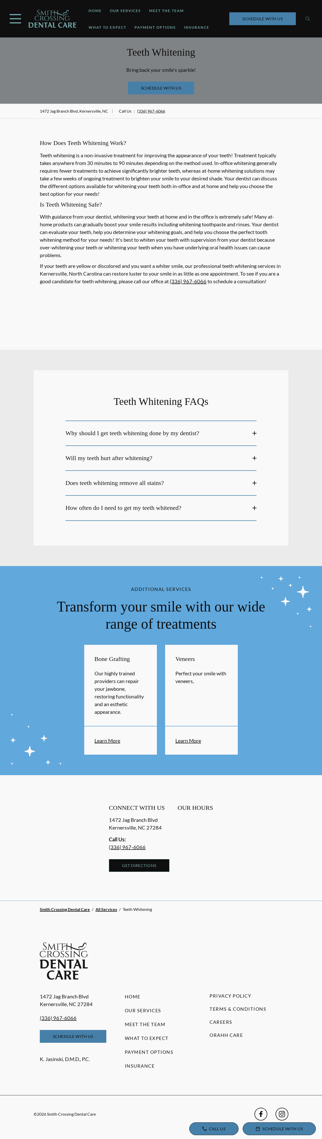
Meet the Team (166, 10)
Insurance (196, 27)
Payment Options (155, 27)
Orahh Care (226, 1035)
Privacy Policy (230, 996)
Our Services (125, 10)
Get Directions (139, 865)
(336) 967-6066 (151, 111)
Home (95, 10)
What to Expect (107, 27)
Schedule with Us (262, 18)
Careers (221, 1022)
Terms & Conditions (238, 1009)
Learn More (107, 740)
